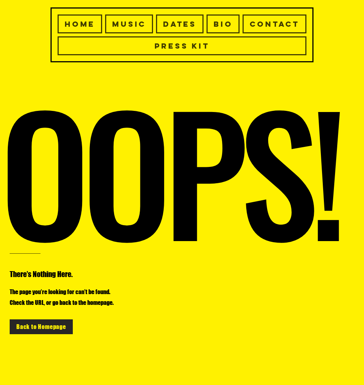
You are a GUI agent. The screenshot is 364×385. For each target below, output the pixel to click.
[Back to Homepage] (41, 326)
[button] (274, 23)
